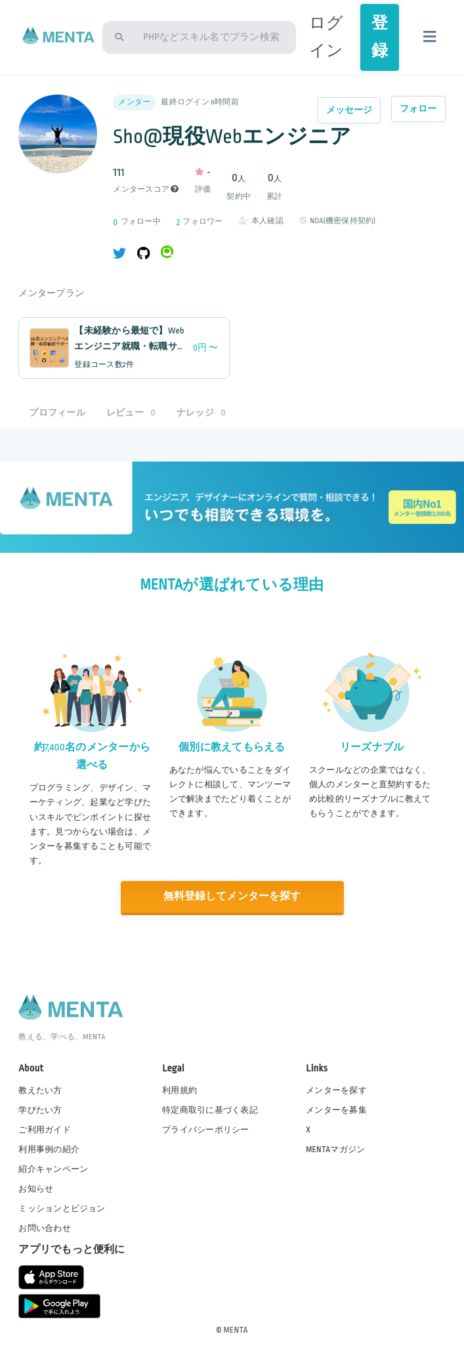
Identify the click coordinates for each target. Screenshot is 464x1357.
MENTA (236, 1330)
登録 (379, 37)
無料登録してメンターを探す (232, 896)
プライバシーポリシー (205, 1129)
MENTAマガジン (335, 1148)
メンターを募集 (336, 1109)
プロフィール (57, 413)
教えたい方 (40, 1089)
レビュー (131, 413)
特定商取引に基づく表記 (210, 1109)
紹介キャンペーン (53, 1168)
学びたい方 (40, 1109)
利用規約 (179, 1089)
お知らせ (35, 1188)
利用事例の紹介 (48, 1148)
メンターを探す (336, 1089)
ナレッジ (201, 413)
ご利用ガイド (44, 1129)
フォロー (418, 109)
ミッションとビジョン (61, 1208)
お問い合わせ (44, 1228)
